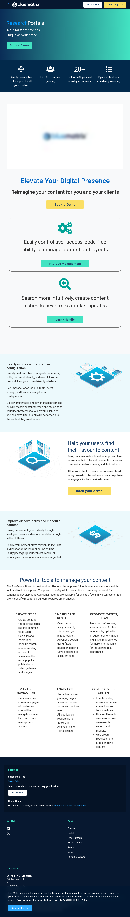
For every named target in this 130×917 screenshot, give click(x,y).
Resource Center (63, 805)
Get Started (93, 4)
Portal (71, 833)
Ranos (71, 847)
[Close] (20, 908)
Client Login (114, 4)
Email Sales (14, 781)
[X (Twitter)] (8, 833)
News (70, 852)
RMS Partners (75, 838)
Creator (72, 828)
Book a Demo (19, 45)
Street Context (75, 842)
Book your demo (89, 491)
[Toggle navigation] (9, 4)
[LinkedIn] (8, 828)
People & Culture (76, 856)
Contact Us (81, 805)
